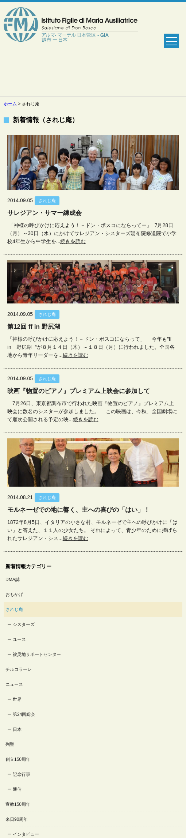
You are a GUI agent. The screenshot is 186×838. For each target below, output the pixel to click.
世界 (17, 699)
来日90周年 (16, 819)
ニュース (14, 684)
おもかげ (14, 594)
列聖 (9, 744)
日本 (17, 729)
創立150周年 (17, 759)
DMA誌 (12, 579)
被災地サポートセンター (37, 654)
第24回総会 (24, 714)
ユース (19, 639)
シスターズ (24, 624)
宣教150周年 (17, 804)
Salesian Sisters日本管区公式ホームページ (71, 49)
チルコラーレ (18, 669)
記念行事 (21, 774)
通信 (17, 789)
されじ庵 (14, 609)
